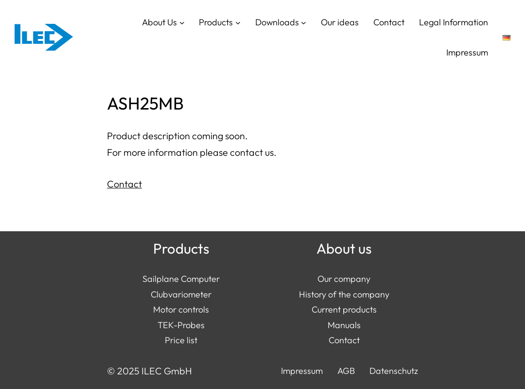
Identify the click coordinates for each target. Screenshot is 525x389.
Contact (124, 184)
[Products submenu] (238, 22)
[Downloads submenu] (303, 22)
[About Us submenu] (182, 22)
